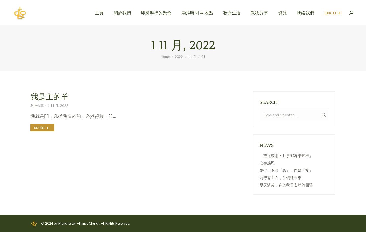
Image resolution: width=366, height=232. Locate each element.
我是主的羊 (49, 96)
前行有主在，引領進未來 (280, 177)
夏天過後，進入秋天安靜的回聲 (286, 185)
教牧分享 (37, 106)
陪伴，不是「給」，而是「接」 (286, 170)
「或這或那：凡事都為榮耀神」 (286, 155)
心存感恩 (267, 163)
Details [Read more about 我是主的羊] (41, 128)
